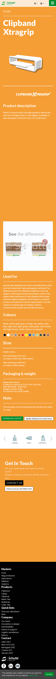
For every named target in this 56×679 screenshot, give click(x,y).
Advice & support (9, 629)
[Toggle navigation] (52, 3)
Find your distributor (10, 611)
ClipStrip (5, 596)
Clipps (4, 593)
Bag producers (8, 575)
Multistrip (5, 602)
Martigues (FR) (8, 647)
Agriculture (6, 578)
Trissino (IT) (6, 650)
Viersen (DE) (7, 653)
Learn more (33, 675)
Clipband (5, 591)
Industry (5, 584)
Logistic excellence (10, 632)
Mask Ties (5, 599)
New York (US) (7, 644)
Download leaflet (12, 418)
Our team (5, 621)
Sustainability (7, 626)
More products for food (39, 418)
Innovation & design (10, 624)
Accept (49, 674)
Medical (5, 581)
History (4, 635)
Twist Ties (5, 605)
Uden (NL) (5, 642)
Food (3, 573)
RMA (3, 614)
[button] (14, 482)
